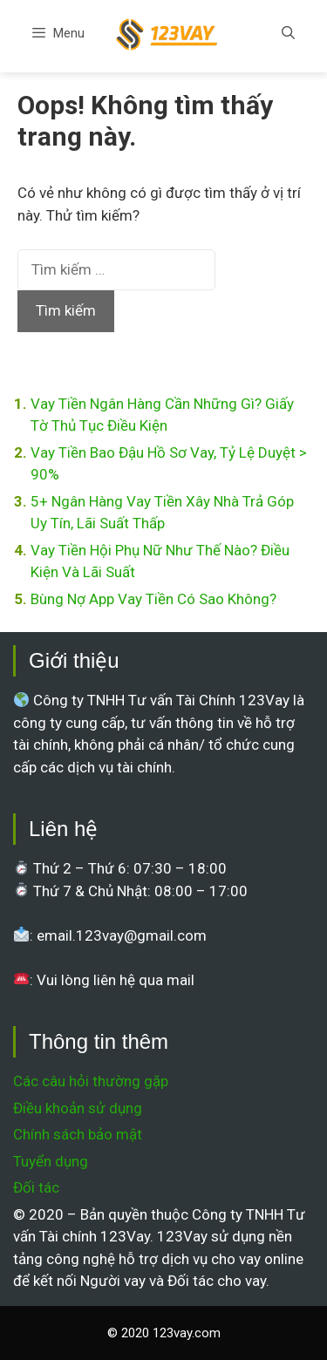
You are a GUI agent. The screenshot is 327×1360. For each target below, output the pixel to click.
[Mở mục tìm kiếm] (288, 33)
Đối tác (36, 1187)
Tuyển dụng (50, 1161)
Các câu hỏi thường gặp (90, 1081)
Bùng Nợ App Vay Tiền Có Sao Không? (153, 599)
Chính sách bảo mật (77, 1134)
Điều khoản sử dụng (77, 1108)
